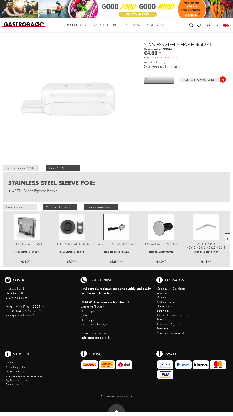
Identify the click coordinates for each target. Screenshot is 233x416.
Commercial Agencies (169, 324)
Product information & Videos (21, 168)
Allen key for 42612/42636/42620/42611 (206, 245)
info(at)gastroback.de (96, 337)
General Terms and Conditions (173, 315)
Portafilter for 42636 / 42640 (116, 244)
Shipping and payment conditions (24, 375)
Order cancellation (16, 371)
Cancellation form (15, 384)
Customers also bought (58, 207)
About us (162, 293)
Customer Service (166, 302)
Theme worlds (164, 306)
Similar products (14, 207)
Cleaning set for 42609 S (71, 244)
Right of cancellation (16, 380)
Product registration (16, 367)
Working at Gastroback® (171, 332)
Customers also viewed (99, 207)
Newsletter (163, 328)
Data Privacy (164, 310)
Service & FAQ (56, 168)
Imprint (160, 319)
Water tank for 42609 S (27, 244)
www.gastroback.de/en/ (20, 315)
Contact (161, 297)
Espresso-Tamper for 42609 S (161, 244)
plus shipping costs (168, 57)
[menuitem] (77, 26)
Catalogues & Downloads (171, 288)
